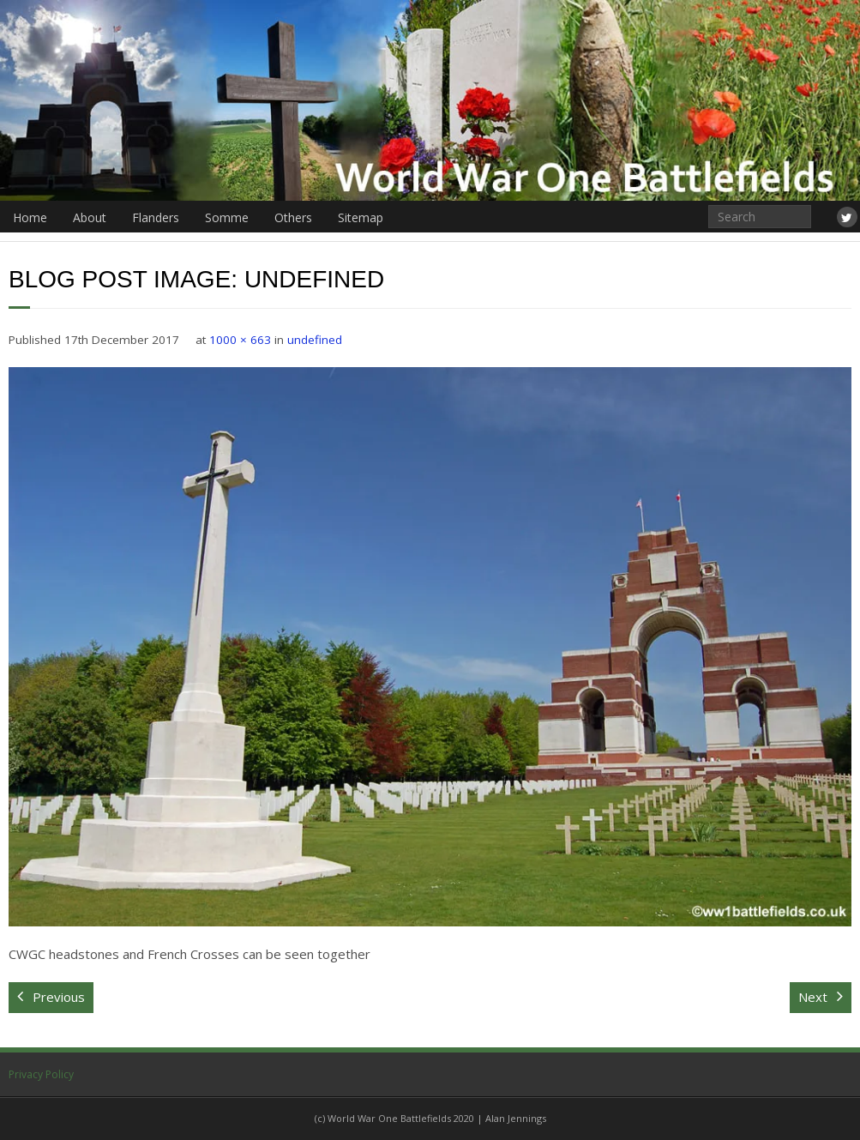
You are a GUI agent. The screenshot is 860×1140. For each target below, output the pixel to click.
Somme (227, 217)
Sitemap (360, 217)
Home (30, 217)
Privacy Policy (41, 1074)
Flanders (155, 217)
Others (293, 217)
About (89, 217)
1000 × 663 (240, 339)
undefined (314, 339)
